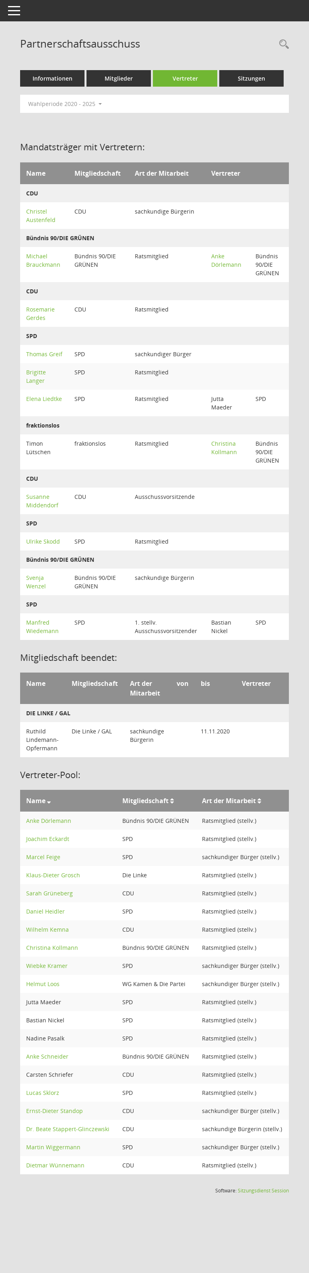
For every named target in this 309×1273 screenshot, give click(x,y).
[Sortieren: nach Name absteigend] (49, 800)
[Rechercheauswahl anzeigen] (282, 44)
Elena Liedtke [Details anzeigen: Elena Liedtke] (44, 399)
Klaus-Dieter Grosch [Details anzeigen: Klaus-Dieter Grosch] (53, 875)
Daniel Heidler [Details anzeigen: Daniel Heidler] (45, 911)
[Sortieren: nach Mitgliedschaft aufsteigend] (172, 800)
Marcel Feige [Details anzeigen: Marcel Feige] (43, 857)
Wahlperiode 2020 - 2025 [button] (65, 104)
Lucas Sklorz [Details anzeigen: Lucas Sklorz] (42, 1092)
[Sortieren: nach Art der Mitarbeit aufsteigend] (259, 800)
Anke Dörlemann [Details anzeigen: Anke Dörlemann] (48, 820)
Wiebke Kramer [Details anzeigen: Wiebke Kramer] (47, 966)
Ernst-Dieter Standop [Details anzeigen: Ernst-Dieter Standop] (54, 1111)
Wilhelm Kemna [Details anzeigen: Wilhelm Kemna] (47, 929)
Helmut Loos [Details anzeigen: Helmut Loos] (43, 984)
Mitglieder (119, 78)
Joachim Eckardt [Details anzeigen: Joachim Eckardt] (47, 839)
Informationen (52, 78)
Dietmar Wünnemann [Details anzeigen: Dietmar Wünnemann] (55, 1165)
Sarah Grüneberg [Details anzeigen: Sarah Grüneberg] (49, 893)
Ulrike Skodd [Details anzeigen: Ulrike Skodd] (43, 541)
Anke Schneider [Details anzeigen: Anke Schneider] (47, 1056)
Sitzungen (251, 78)
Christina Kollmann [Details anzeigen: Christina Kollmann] (52, 947)
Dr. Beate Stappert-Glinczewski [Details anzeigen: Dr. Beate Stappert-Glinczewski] (67, 1129)
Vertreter (185, 78)
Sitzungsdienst (263, 1190)
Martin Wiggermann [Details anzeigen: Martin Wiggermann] (53, 1147)
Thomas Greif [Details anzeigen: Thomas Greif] (44, 354)
